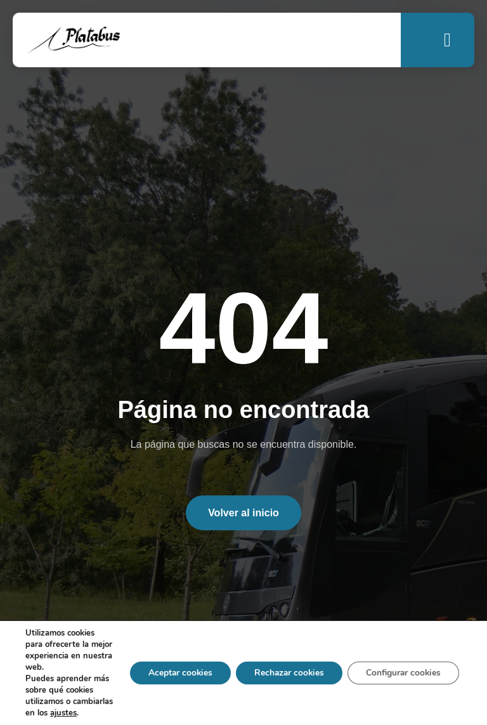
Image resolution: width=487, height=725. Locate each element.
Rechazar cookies (284, 667)
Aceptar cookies (172, 667)
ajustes (38, 713)
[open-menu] (447, 40)
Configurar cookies (401, 667)
